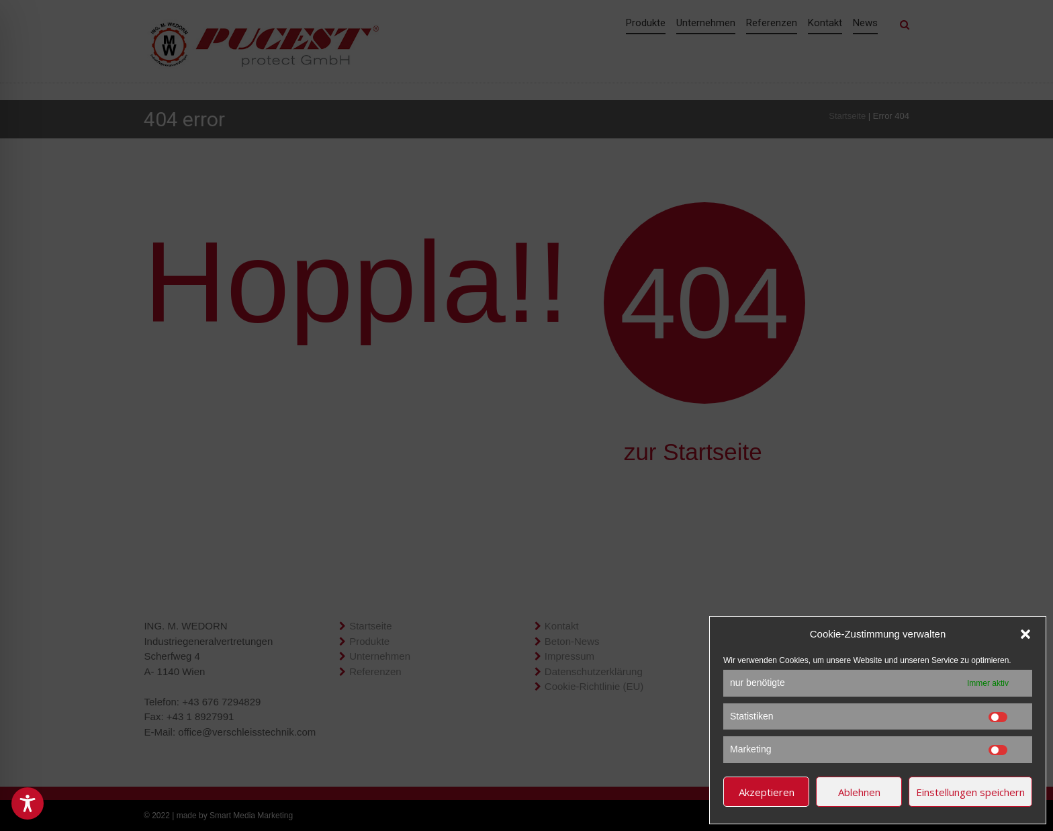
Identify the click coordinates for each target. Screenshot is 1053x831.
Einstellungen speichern (970, 792)
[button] (1025, 634)
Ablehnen (859, 792)
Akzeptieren (766, 792)
